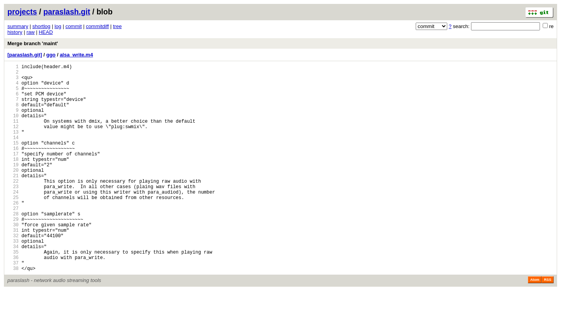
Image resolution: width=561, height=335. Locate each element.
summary (17, 26)
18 (13, 180)
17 (13, 173)
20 (13, 193)
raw (30, 32)
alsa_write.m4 (76, 55)
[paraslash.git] (24, 55)
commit (73, 26)
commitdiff (97, 26)
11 (13, 133)
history (14, 32)
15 (13, 160)
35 (13, 292)
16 (13, 167)
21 (13, 200)
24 (13, 220)
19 (13, 186)
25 (13, 226)
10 (13, 127)
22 (13, 206)
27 (13, 239)
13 (13, 147)
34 (13, 286)
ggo (51, 55)
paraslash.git (66, 11)
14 (13, 153)
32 (13, 273)
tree (117, 26)
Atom (534, 324)
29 (13, 253)
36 (13, 299)
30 (13, 259)
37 (13, 306)
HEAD (46, 32)
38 (13, 312)
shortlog (41, 26)
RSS (547, 324)
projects (22, 11)
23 (13, 213)
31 (13, 266)
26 (13, 233)
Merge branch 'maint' (32, 43)
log (58, 26)
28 (13, 246)
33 (13, 279)
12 (13, 140)
